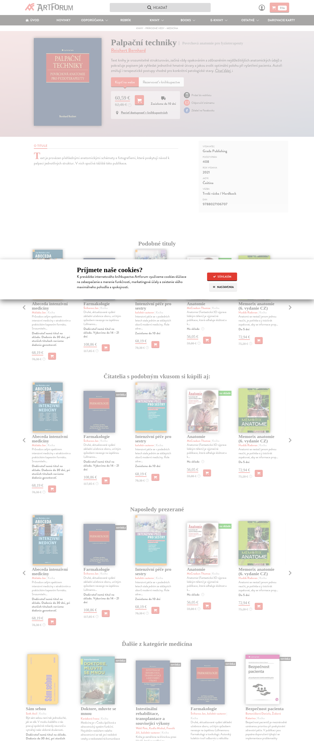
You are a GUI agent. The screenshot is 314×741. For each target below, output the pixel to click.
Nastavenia (223, 287)
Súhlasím (222, 277)
